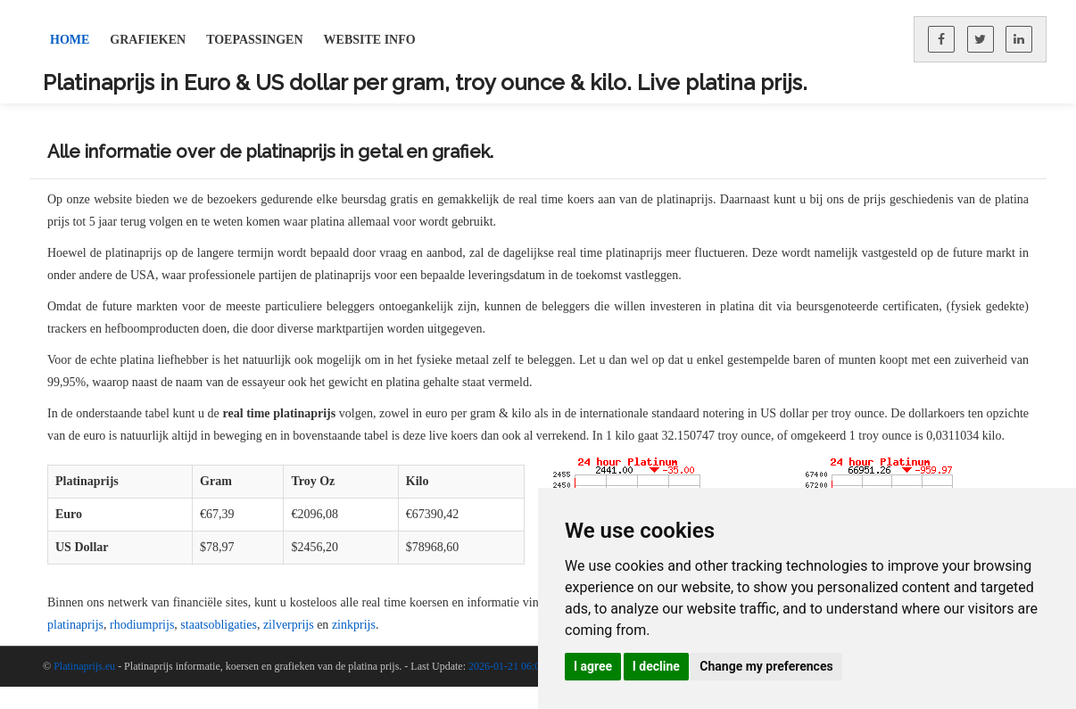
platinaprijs (75, 624)
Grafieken (148, 39)
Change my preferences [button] (765, 666)
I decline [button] (656, 666)
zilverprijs (288, 624)
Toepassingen (254, 39)
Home (69, 39)
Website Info (370, 39)
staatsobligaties (218, 624)
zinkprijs (354, 624)
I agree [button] (593, 666)
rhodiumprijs (142, 624)
